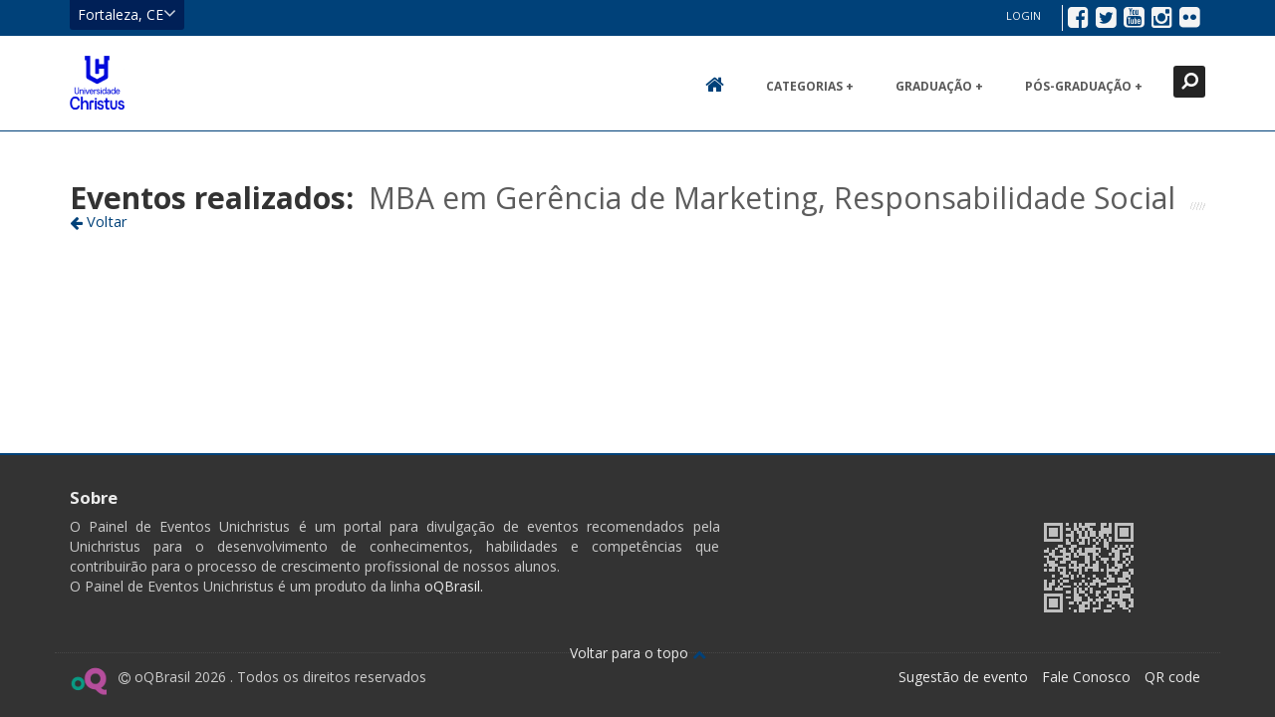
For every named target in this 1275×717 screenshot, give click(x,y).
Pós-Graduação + (1084, 86)
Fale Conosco (1086, 676)
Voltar (99, 221)
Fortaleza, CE (127, 14)
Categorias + (810, 86)
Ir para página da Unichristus (900, 565)
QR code (1172, 676)
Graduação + (939, 86)
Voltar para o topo (638, 652)
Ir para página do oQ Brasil (88, 681)
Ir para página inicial (97, 83)
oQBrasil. (451, 586)
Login (1023, 15)
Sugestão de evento (963, 676)
